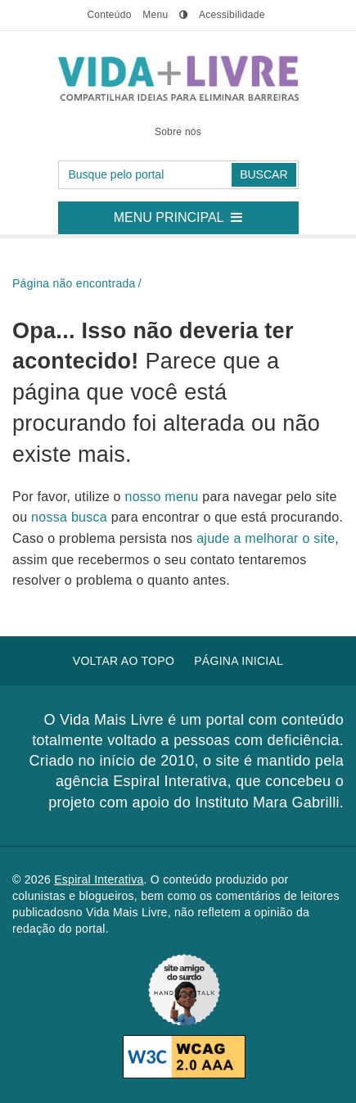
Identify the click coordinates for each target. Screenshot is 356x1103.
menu (155, 14)
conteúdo (109, 14)
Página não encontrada (74, 283)
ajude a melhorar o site (265, 538)
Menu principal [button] (184, 212)
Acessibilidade (232, 14)
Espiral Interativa (98, 879)
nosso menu (164, 497)
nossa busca (71, 517)
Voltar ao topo (123, 660)
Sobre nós (178, 132)
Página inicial (238, 660)
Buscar (263, 174)
